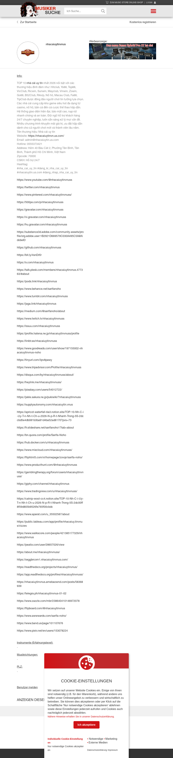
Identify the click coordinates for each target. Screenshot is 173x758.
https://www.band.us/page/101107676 (40, 623)
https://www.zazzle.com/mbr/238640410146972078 (48, 600)
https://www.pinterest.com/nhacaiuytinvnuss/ (44, 194)
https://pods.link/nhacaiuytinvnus (37, 281)
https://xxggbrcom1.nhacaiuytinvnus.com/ (42, 559)
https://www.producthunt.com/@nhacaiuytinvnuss (47, 464)
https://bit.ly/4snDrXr (29, 254)
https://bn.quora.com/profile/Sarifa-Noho (41, 434)
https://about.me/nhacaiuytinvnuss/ (38, 552)
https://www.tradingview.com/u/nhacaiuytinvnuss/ (47, 491)
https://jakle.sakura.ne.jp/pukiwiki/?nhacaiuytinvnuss (49, 397)
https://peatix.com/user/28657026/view (40, 544)
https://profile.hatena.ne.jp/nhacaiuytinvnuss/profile (48, 333)
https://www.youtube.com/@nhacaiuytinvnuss (44, 179)
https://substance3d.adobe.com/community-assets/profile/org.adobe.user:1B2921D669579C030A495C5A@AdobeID (50, 235)
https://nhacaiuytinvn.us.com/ (46, 135)
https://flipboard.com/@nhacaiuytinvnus (41, 608)
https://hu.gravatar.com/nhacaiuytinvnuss (42, 224)
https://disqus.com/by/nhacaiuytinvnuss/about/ (45, 374)
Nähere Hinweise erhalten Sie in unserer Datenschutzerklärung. (81, 716)
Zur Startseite (26, 22)
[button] (153, 11)
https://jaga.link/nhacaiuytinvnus (36, 303)
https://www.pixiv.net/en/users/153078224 (42, 630)
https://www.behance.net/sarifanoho (39, 288)
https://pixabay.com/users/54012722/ (39, 389)
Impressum (113, 750)
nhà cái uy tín (35, 82)
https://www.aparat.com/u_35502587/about (43, 514)
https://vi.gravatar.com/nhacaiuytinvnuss (41, 216)
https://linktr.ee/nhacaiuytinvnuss (37, 340)
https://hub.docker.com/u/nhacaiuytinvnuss (43, 442)
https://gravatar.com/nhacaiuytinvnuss (40, 209)
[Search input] (86, 11)
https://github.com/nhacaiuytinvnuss (39, 247)
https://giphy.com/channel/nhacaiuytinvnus (43, 483)
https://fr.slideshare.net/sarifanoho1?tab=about (45, 427)
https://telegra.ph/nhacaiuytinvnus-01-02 (41, 593)
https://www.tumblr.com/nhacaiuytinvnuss (42, 296)
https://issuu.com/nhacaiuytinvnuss (38, 325)
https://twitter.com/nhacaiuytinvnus (38, 187)
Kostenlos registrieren (143, 22)
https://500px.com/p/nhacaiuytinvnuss (40, 202)
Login (151, 3)
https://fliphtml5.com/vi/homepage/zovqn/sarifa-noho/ (49, 457)
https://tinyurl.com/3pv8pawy (34, 359)
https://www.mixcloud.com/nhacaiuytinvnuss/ (44, 449)
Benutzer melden (27, 687)
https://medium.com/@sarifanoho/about (41, 311)
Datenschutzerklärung (97, 750)
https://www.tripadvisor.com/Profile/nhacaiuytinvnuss (49, 367)
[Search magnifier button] (103, 11)
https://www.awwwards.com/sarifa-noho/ (41, 615)
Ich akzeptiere (86, 724)
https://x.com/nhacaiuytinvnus (35, 262)
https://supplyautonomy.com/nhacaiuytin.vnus (45, 404)
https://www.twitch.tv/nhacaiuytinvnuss (40, 318)
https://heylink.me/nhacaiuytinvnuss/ (39, 382)
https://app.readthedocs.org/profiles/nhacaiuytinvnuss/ (50, 574)
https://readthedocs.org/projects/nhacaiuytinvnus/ (47, 566)
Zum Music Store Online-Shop (126, 2)
